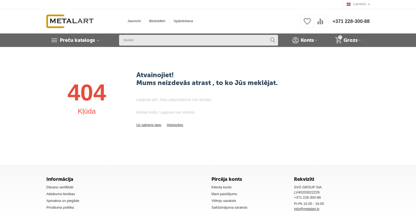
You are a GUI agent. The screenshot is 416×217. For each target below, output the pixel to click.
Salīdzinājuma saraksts (230, 207)
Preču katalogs (77, 40)
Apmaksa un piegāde (62, 201)
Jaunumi (134, 21)
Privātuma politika (60, 207)
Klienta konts (222, 187)
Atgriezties (175, 125)
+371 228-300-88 (351, 21)
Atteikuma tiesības (60, 194)
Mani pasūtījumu (224, 194)
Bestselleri (157, 21)
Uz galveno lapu (148, 125)
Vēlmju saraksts (224, 201)
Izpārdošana (183, 21)
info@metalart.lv (306, 209)
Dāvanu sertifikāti (59, 187)
